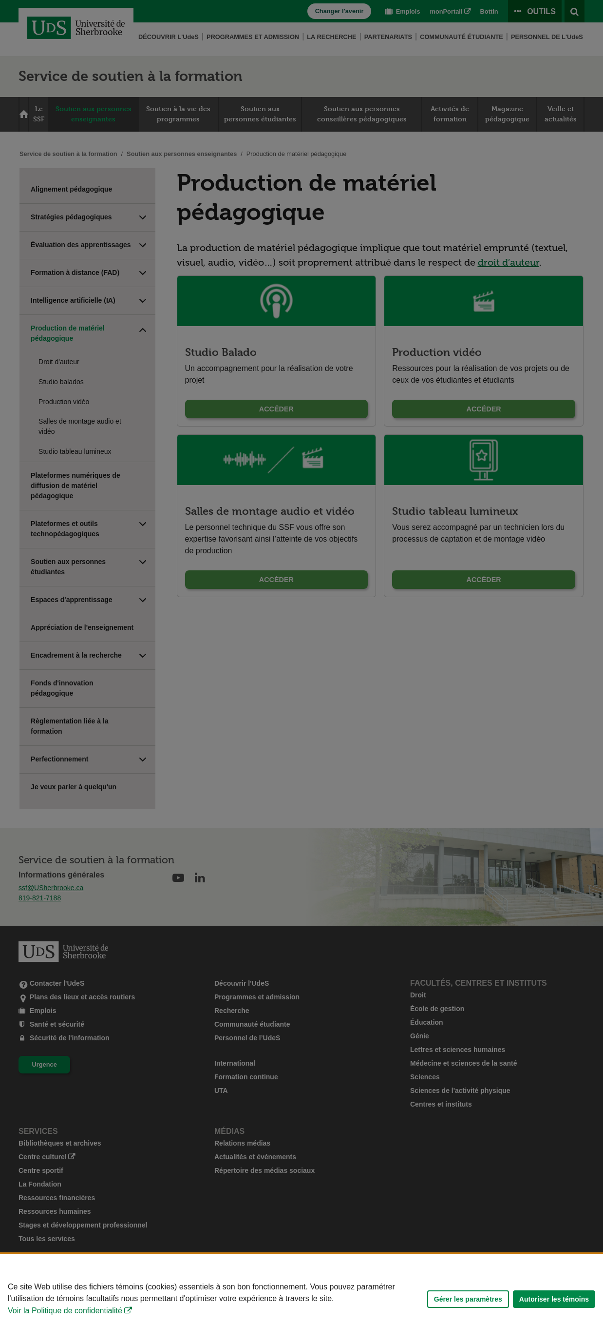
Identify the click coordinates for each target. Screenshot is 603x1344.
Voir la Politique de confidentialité (65, 1310)
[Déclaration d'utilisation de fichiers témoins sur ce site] (301, 1299)
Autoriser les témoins (554, 1299)
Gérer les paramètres (468, 1299)
